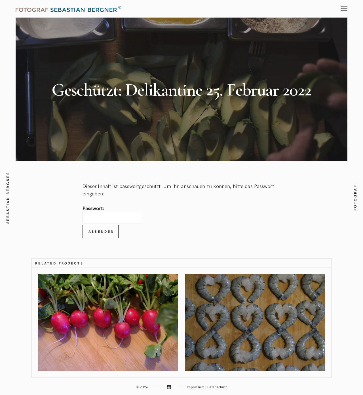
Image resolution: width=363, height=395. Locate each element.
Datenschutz (217, 387)
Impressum (195, 387)
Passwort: (112, 213)
